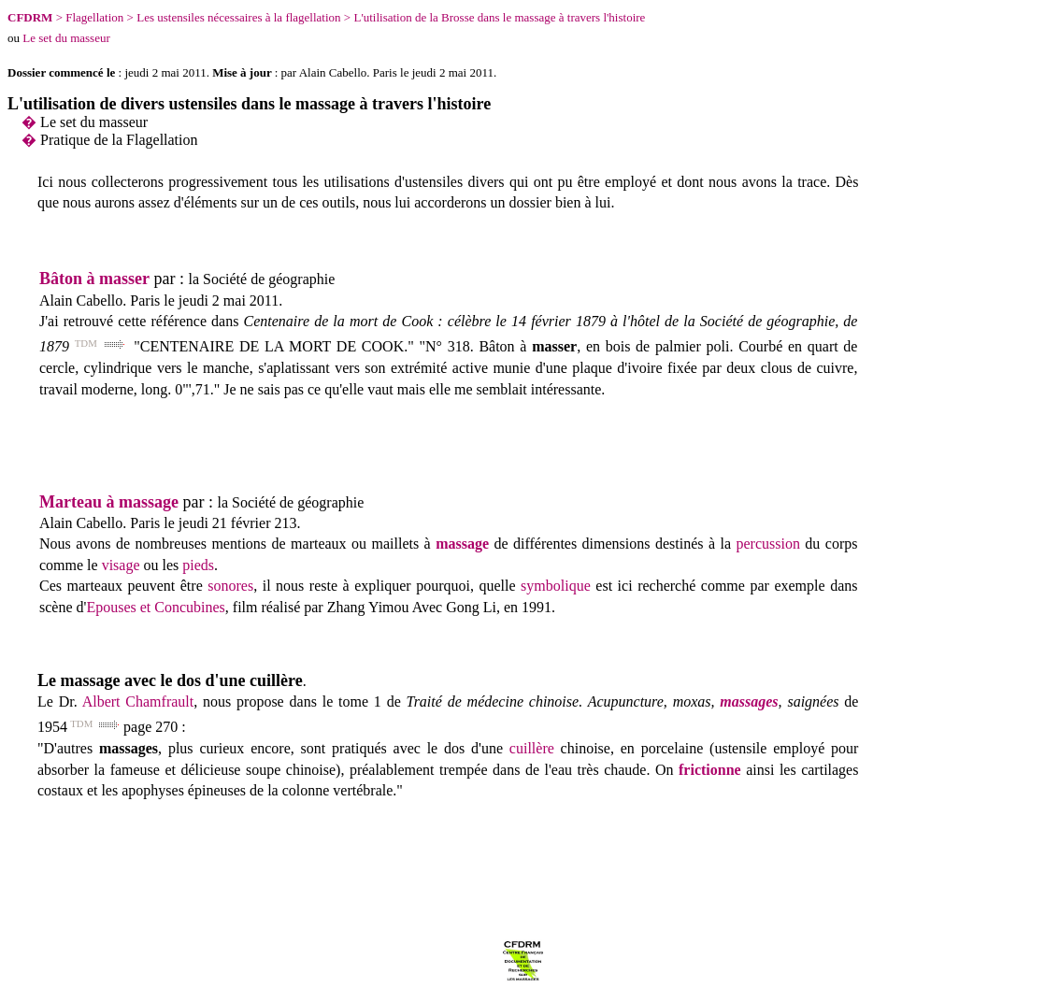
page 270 (150, 727)
